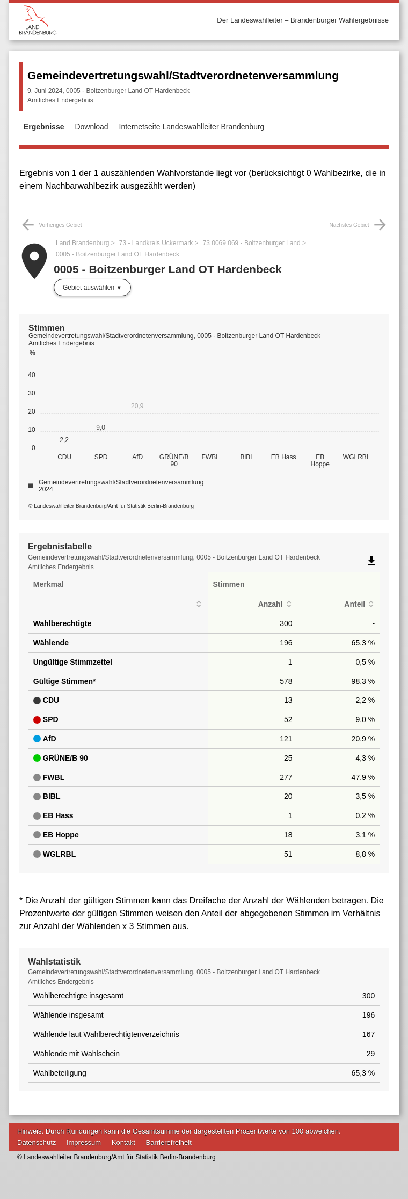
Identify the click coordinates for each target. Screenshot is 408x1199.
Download (91, 126)
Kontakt (123, 1142)
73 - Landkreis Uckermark (156, 243)
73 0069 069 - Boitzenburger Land (252, 243)
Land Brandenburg (82, 243)
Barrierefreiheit (169, 1142)
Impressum (84, 1142)
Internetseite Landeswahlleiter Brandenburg (192, 126)
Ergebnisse (44, 126)
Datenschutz (36, 1142)
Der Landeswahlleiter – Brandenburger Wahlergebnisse (303, 20)
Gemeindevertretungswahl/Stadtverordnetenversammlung (183, 75)
